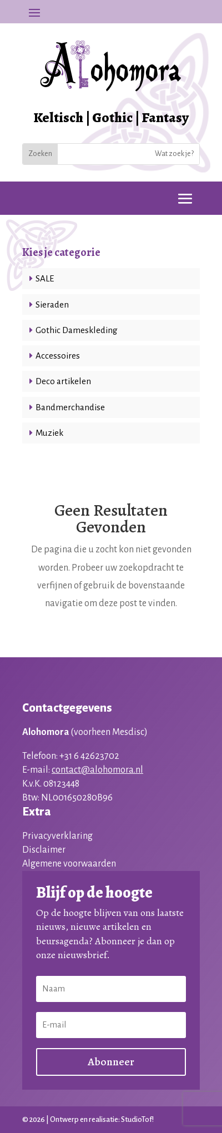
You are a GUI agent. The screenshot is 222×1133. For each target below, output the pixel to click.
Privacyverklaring (57, 836)
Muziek (49, 432)
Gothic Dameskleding (77, 330)
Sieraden (52, 304)
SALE (45, 278)
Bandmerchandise (70, 407)
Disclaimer (43, 850)
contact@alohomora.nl (97, 770)
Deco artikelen (63, 381)
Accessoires (58, 355)
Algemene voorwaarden (69, 864)
